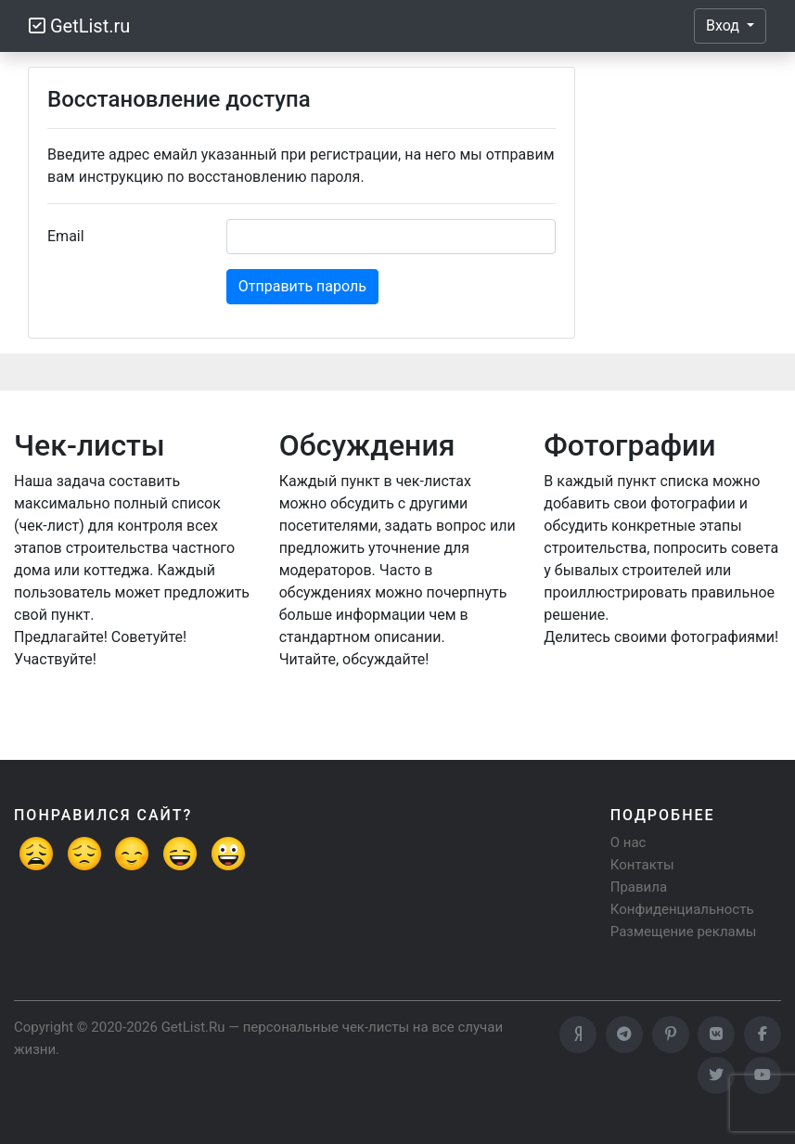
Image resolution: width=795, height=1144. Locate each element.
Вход (724, 25)
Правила (638, 887)
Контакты (642, 864)
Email (65, 236)
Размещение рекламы (683, 931)
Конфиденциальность (682, 909)
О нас (628, 842)
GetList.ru (79, 26)
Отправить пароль (302, 286)
